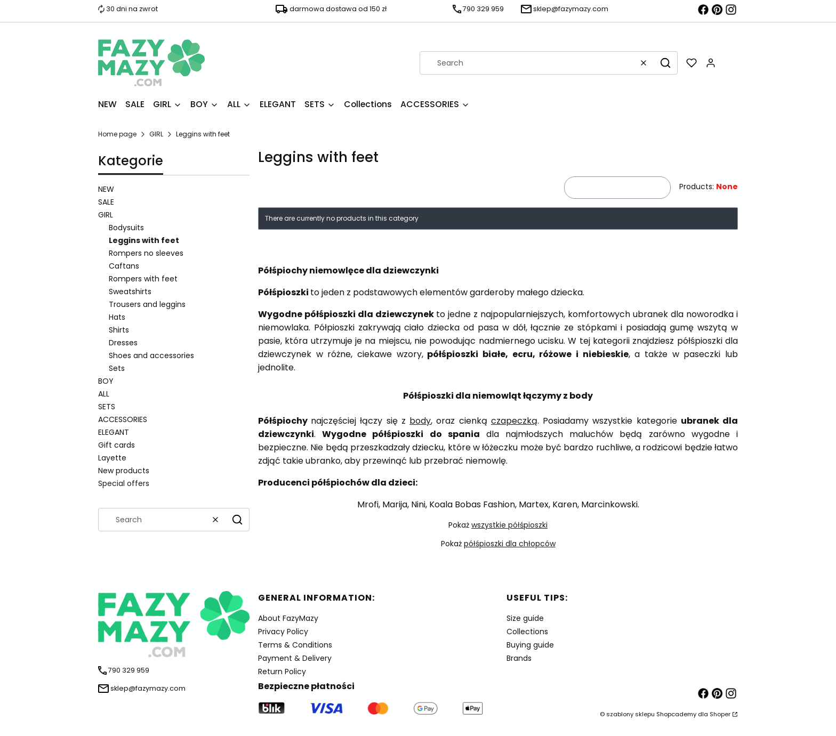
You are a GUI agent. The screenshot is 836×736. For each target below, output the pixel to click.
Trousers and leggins (147, 304)
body (420, 421)
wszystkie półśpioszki (509, 525)
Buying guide (530, 645)
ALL (103, 394)
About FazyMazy (288, 618)
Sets (117, 368)
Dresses (123, 342)
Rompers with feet (143, 278)
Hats (117, 317)
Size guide (525, 618)
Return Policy (282, 671)
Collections (527, 631)
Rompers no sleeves (146, 253)
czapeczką (514, 421)
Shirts (119, 330)
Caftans (124, 266)
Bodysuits (126, 227)
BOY (106, 381)
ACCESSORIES (122, 419)
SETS (106, 406)
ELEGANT (113, 432)
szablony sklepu (630, 714)
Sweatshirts (130, 291)
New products (123, 470)
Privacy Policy (283, 631)
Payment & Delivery (295, 658)
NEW (106, 189)
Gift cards (116, 445)
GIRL (156, 134)
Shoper (720, 714)
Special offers (123, 483)
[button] (665, 63)
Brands (519, 658)
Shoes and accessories (151, 355)
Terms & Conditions (295, 645)
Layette (112, 457)
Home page (117, 134)
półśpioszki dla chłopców (510, 543)
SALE (106, 202)
